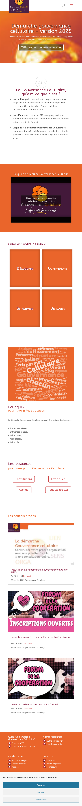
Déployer (57, 327)
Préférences (41, 800)
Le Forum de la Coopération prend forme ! (34, 723)
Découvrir (25, 287)
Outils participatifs (53, 760)
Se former (25, 327)
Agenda (24, 509)
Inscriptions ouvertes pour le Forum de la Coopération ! (41, 657)
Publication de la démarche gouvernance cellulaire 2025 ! (39, 590)
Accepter (41, 785)
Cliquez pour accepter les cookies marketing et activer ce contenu (41, 212)
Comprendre (57, 287)
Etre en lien (58, 498)
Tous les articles (58, 509)
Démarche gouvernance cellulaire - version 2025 (41, 31)
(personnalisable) (21, 766)
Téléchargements (52, 763)
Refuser (41, 792)
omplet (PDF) (18, 763)
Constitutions (24, 498)
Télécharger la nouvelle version (41, 50)
